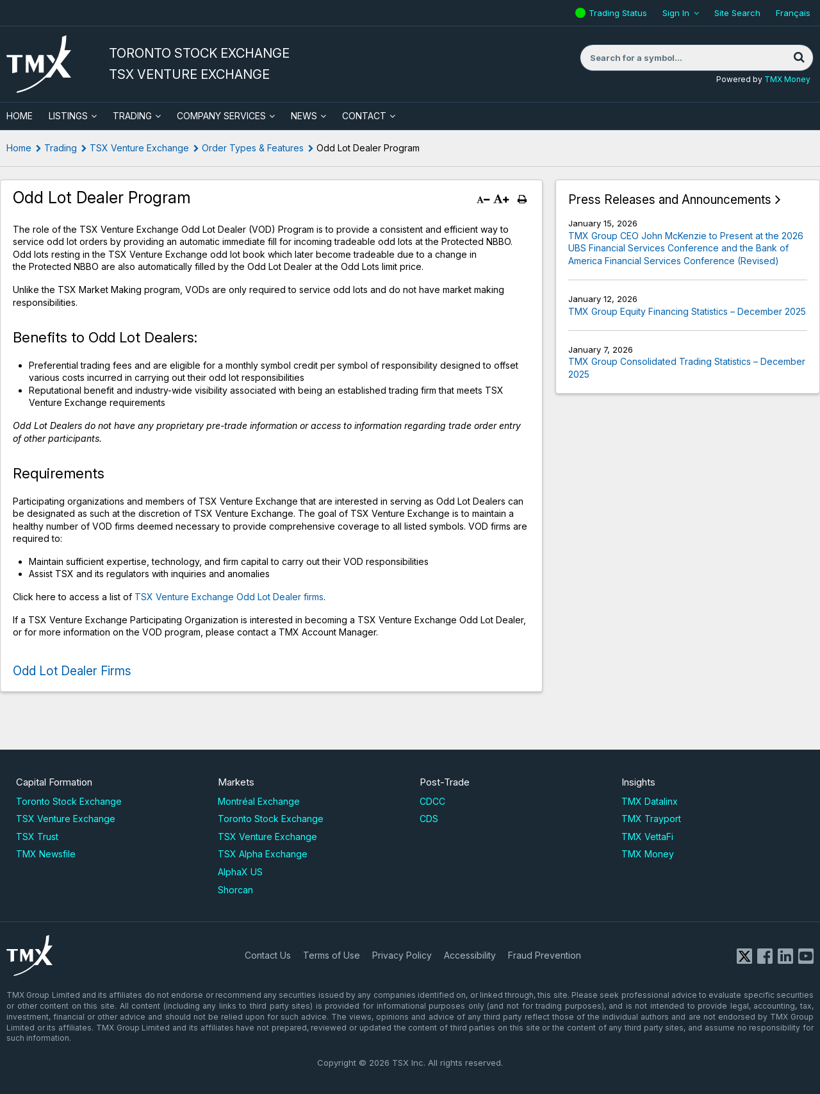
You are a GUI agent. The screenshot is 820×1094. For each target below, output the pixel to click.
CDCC (432, 801)
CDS (429, 818)
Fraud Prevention (544, 955)
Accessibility (470, 955)
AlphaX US (240, 871)
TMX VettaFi (647, 836)
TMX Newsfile (46, 853)
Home (18, 147)
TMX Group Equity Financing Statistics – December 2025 (687, 311)
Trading (132, 115)
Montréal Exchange (259, 801)
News (304, 115)
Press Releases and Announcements (669, 199)
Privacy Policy (402, 955)
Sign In (675, 13)
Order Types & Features (253, 147)
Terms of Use (331, 955)
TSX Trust (37, 836)
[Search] (799, 58)
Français (793, 13)
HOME (19, 115)
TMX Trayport (651, 818)
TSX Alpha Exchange (263, 853)
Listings (68, 115)
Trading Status (619, 13)
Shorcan (235, 889)
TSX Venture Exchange (139, 147)
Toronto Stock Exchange (69, 801)
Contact (364, 115)
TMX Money (787, 79)
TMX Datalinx (649, 801)
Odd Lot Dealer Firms (72, 671)
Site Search (737, 13)
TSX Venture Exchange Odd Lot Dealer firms (229, 596)
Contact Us (268, 955)
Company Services (221, 115)
